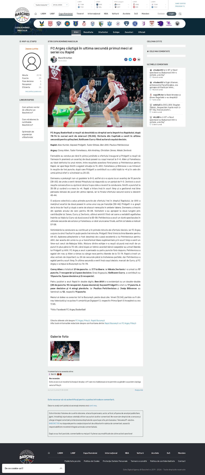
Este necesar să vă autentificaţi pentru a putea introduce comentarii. (81, 399)
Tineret (80, 14)
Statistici (103, 32)
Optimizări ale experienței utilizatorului (28, 134)
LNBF (52, 14)
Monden (145, 14)
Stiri (76, 32)
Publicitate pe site (72, 461)
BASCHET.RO (54, 423)
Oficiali (141, 32)
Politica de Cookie (91, 461)
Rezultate (88, 32)
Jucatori (129, 32)
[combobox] (42, 5)
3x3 (136, 14)
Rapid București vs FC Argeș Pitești (120, 323)
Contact (182, 461)
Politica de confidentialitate (162, 461)
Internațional (94, 14)
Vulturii (115, 14)
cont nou (93, 406)
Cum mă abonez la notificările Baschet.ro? (30, 122)
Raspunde (139, 390)
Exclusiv (161, 14)
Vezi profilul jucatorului (33, 91)
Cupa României (66, 14)
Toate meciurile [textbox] (41, 5)
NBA (106, 14)
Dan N (52, 374)
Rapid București (98, 320)
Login (171, 14)
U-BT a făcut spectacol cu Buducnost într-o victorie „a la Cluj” (163, 72)
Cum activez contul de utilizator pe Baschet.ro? (30, 110)
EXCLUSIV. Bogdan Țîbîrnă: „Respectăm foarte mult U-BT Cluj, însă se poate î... (165, 107)
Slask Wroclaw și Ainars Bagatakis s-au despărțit (165, 96)
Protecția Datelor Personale (115, 461)
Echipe (116, 32)
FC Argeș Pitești (82, 320)
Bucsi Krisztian (65, 58)
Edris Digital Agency (131, 470)
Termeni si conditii (139, 461)
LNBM (43, 14)
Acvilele (126, 14)
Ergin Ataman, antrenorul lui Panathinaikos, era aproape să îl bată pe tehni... (164, 85)
